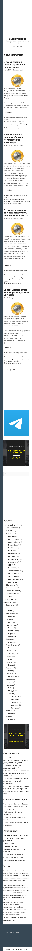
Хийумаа (9, 711)
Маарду (11, 691)
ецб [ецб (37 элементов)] (28, 890)
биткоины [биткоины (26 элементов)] (5, 883)
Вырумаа (9, 619)
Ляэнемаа (9, 651)
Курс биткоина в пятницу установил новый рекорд (15, 64)
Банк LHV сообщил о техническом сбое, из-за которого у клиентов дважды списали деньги (16, 760)
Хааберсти (15, 708)
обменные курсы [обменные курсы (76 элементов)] (18, 897)
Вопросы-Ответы (12, 528)
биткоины (15, 122)
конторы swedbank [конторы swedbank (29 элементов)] (11, 895)
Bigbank (11, 536)
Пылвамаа (10, 656)
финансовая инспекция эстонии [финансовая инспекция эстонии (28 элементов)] (11, 914)
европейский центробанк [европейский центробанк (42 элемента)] (14, 890)
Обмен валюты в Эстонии (13, 857)
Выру (10, 622)
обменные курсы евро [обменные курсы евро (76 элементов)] (11, 900)
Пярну (10, 665)
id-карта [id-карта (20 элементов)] (5, 870)
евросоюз (24, 359)
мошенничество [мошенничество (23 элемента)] (7, 897)
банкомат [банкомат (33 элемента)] (19, 878)
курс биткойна (14, 126)
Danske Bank (12, 545)
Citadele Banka (13, 539)
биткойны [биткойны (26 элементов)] (15, 883)
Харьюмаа (10, 685)
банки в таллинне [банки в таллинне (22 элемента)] (24, 873)
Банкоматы (10, 605)
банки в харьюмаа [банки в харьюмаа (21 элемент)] (7, 875)
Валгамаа (9, 608)
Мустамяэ (14, 705)
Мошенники (12, 582)
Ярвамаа (9, 716)
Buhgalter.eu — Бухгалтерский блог (16, 835)
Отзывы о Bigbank (20, 804)
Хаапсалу (11, 654)
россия (6, 279)
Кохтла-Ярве (13, 631)
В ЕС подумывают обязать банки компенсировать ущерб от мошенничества (15, 781)
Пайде (10, 719)
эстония (6, 281)
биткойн (21, 122)
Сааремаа (9, 674)
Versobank (12, 576)
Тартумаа (9, 679)
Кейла (10, 688)
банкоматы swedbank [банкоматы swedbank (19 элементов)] (8, 880)
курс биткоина (15, 201)
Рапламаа (9, 668)
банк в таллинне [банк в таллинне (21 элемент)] (19, 870)
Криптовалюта (22, 117)
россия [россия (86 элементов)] (6, 912)
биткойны (7, 124)
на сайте (12, 932)
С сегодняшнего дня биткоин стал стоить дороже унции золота (16, 213)
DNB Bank (12, 548)
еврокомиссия (15, 359)
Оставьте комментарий (13, 128)
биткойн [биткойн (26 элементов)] (11, 883)
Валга (10, 611)
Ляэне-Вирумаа (11, 645)
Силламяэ (12, 636)
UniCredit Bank (13, 574)
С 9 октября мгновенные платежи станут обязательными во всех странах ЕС (16, 773)
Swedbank (12, 568)
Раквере (11, 648)
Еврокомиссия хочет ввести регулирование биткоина (16, 292)
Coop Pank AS (13, 542)
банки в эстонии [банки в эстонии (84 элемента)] (19, 875)
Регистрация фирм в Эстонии (14, 860)
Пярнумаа (9, 662)
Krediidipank (12, 554)
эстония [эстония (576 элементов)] (8, 917)
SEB (9, 565)
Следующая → (12, 370)
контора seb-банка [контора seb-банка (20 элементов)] (7, 892)
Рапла (10, 671)
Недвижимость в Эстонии (13, 855)
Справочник (7, 602)
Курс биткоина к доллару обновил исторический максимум (13, 138)
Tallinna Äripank (13, 571)
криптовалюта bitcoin (17, 124)
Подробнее (8, 113)
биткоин (8, 122)
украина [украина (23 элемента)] (11, 912)
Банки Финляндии (10, 846)
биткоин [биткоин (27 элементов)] (24, 880)
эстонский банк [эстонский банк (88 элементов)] (9, 921)
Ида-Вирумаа (11, 625)
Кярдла (11, 714)
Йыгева (11, 642)
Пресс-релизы (11, 594)
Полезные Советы (13, 591)
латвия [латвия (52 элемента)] (24, 895)
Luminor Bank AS (14, 559)
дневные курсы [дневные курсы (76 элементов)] (12, 885)
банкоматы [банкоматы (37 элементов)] (25, 878)
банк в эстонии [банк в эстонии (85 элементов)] (14, 873)
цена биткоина (13, 279)
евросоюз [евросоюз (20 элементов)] (24, 890)
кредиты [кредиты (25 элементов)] (19, 895)
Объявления (10, 585)
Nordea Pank (13, 562)
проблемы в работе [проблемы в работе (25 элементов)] (21, 909)
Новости (6, 119)
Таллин (11, 694)
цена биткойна (23, 279)
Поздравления (11, 588)
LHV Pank (11, 556)
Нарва (10, 634)
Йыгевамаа (10, 639)
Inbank (10, 551)
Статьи (8, 596)
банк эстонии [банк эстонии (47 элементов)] (17, 880)
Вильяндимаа (11, 614)
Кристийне (15, 699)
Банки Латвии (8, 844)
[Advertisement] (16, 22)
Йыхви (10, 628)
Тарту (10, 682)
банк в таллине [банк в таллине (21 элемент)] (11, 870)
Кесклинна (15, 696)
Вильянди (12, 616)
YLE (18, 326)
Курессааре (12, 676)
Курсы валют (8, 599)
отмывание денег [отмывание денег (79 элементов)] (9, 909)
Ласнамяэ (14, 702)
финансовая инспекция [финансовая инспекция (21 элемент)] (19, 912)
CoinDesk (15, 254)
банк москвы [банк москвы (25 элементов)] (13, 878)
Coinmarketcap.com (11, 176)
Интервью (9, 531)
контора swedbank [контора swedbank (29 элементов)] (17, 892)
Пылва (10, 659)
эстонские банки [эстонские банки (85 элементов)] (19, 918)
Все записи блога (11, 117)
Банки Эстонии (17, 38)
